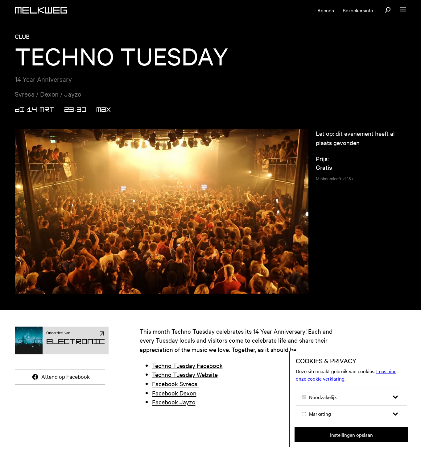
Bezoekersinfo (358, 10)
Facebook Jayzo (174, 402)
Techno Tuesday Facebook (187, 365)
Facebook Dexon (174, 393)
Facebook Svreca (175, 383)
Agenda (325, 10)
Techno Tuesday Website (185, 374)
